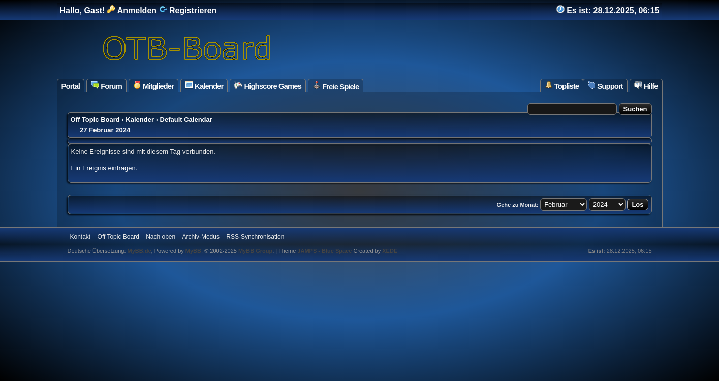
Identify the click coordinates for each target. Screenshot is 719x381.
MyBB (193, 251)
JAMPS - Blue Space (325, 251)
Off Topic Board (95, 119)
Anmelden (132, 10)
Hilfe (646, 85)
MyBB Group (255, 251)
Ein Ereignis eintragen (103, 168)
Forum (106, 85)
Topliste (562, 85)
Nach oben (160, 236)
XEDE (389, 251)
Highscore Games (267, 85)
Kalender (204, 85)
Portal (70, 86)
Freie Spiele (335, 86)
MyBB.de (139, 251)
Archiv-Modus (201, 236)
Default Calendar (186, 119)
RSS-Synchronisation (255, 236)
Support (605, 85)
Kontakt (80, 236)
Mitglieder (153, 85)
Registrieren (188, 10)
